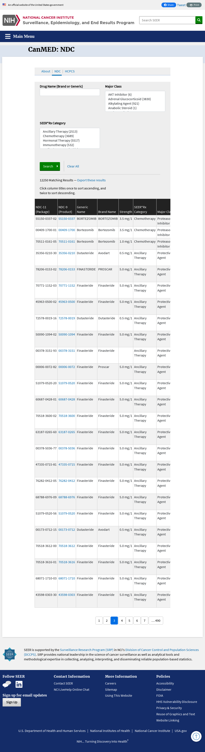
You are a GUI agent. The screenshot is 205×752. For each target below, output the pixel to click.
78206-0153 (67, 269)
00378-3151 (67, 350)
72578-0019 (67, 318)
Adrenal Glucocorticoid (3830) (135, 99)
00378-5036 (67, 448)
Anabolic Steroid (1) (135, 108)
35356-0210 (67, 253)
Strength (126, 212)
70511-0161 (67, 241)
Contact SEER (63, 683)
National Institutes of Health (110, 731)
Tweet (181, 5)
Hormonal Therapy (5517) (69, 140)
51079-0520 (67, 383)
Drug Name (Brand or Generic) (61, 86)
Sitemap (111, 689)
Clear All (73, 166)
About (45, 71)
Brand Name (107, 212)
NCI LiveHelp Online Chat (71, 689)
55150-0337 (67, 218)
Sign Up (11, 702)
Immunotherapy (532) (69, 145)
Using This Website (118, 695)
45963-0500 (67, 301)
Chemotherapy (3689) (69, 136)
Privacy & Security (169, 708)
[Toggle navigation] (20, 36)
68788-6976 (67, 497)
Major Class (113, 86)
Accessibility (165, 683)
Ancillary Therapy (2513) (69, 131)
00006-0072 (67, 367)
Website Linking (167, 720)
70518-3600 (67, 415)
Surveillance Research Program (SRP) (86, 650)
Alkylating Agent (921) (135, 103)
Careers (110, 683)
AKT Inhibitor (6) (135, 94)
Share (170, 5)
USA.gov (181, 731)
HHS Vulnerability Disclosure (176, 701)
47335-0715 (67, 464)
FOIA (159, 695)
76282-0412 (67, 480)
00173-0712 (67, 529)
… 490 (155, 620)
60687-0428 (67, 399)
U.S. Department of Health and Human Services (52, 731)
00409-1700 (67, 230)
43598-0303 (67, 594)
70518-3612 (67, 546)
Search (48, 166)
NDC (57, 71)
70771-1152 (67, 285)
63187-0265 (67, 432)
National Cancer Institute (152, 731)
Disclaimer (163, 689)
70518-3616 (67, 562)
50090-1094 (67, 334)
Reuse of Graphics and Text (175, 714)
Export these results (91, 180)
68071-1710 (67, 578)
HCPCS (70, 71)
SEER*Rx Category (52, 123)
